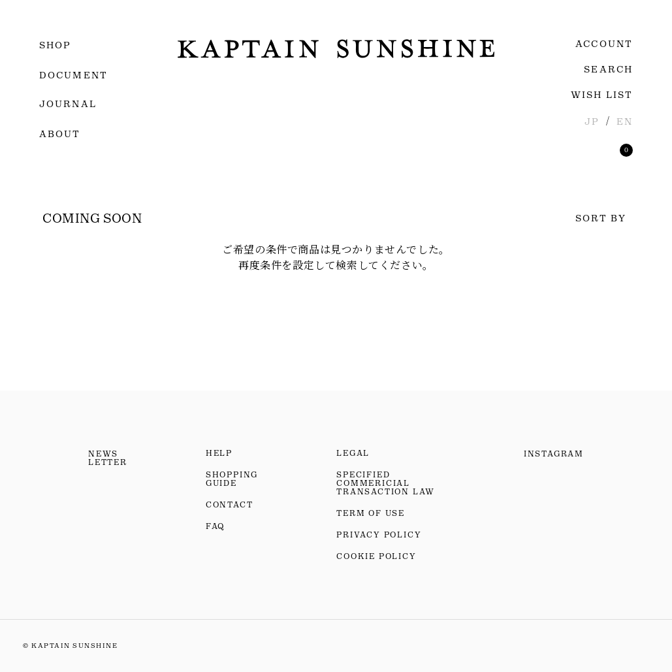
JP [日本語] (592, 121)
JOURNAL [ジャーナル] (68, 104)
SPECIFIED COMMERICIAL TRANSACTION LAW (385, 483)
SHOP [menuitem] (55, 45)
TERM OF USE (370, 513)
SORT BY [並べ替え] (600, 218)
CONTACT (229, 505)
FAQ (215, 526)
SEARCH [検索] (608, 69)
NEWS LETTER (107, 458)
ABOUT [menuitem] (60, 134)
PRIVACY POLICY (378, 535)
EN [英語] (624, 121)
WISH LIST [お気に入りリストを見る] (602, 95)
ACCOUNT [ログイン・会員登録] (604, 44)
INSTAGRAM (554, 454)
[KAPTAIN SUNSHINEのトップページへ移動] (336, 48)
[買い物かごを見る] (626, 150)
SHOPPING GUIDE (232, 479)
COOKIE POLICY (376, 556)
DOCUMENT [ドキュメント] (73, 75)
